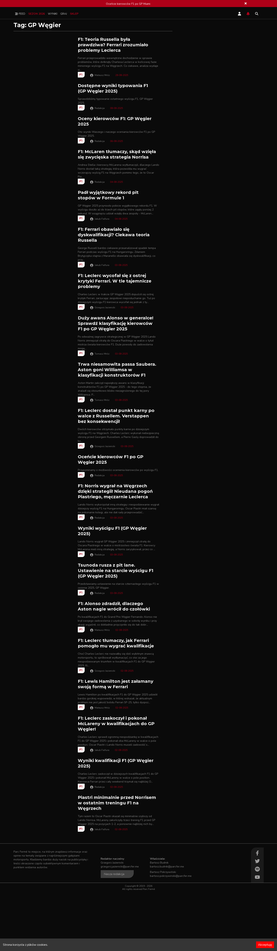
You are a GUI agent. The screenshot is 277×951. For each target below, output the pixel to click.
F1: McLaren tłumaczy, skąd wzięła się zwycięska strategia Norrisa (117, 171)
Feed (20, 14)
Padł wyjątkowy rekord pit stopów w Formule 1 (108, 213)
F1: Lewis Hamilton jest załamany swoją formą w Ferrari (115, 732)
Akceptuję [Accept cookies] (265, 945)
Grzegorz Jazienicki (105, 330)
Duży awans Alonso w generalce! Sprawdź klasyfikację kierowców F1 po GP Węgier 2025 (115, 346)
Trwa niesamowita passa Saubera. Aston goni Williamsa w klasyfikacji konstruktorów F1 (117, 393)
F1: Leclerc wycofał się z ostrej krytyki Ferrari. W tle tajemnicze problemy (114, 304)
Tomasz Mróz (102, 376)
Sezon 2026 (36, 14)
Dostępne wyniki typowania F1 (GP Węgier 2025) (113, 88)
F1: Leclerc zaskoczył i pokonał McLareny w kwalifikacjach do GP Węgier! (116, 777)
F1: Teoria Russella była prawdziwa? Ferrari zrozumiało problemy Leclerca (113, 45)
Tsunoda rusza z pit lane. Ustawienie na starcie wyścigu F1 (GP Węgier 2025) (115, 609)
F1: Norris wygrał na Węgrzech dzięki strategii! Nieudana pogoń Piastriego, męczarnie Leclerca (115, 527)
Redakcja (100, 115)
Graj (63, 14)
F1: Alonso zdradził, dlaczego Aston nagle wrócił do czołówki (114, 648)
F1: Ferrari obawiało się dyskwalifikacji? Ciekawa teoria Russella (114, 258)
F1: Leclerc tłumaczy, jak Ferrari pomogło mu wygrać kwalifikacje (116, 691)
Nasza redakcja (114, 933)
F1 (80, 74)
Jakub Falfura (102, 241)
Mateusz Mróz (102, 75)
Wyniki (52, 14)
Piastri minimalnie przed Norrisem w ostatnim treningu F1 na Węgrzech (117, 862)
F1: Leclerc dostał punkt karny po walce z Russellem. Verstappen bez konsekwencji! (116, 439)
